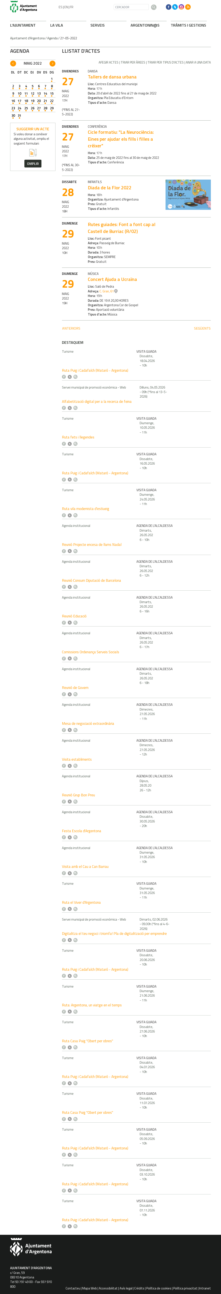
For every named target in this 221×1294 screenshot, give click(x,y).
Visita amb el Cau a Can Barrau (85, 866)
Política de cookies (158, 1288)
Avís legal (126, 1288)
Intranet (205, 1288)
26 (32, 108)
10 (19, 93)
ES (60, 7)
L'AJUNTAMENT (23, 25)
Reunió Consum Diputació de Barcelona (91, 580)
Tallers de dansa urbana (112, 76)
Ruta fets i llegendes (78, 437)
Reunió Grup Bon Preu (78, 795)
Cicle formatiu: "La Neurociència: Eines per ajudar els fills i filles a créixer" (121, 138)
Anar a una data (198, 62)
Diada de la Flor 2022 (109, 187)
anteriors (71, 328)
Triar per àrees (133, 62)
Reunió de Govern (75, 687)
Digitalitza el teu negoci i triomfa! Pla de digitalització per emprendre (114, 933)
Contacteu (73, 1288)
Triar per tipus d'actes (165, 62)
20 (39, 100)
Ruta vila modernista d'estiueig (85, 509)
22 (52, 100)
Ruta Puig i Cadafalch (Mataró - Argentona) (95, 370)
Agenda (52, 38)
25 (26, 108)
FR (71, 7)
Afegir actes (108, 62)
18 (26, 100)
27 (39, 108)
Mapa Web (89, 1288)
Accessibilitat (108, 1288)
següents (202, 328)
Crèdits (139, 1288)
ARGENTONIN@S (145, 25)
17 (19, 100)
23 (13, 108)
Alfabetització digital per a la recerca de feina (97, 401)
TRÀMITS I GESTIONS (188, 25)
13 (39, 93)
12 (32, 93)
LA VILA (56, 25)
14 (45, 93)
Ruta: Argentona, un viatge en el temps (92, 1005)
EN (66, 7)
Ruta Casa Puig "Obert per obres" (87, 1041)
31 (19, 115)
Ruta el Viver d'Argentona (81, 902)
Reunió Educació (74, 616)
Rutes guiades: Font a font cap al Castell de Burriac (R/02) (121, 228)
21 (45, 100)
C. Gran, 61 (106, 291)
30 (13, 115)
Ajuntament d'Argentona (27, 38)
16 (13, 100)
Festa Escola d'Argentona (81, 831)
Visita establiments (77, 759)
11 (26, 93)
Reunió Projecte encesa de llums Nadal (92, 544)
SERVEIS (97, 25)
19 (32, 100)
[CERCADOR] (131, 7)
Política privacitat (185, 1288)
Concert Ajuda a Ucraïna (112, 279)
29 (52, 108)
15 (52, 93)
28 (45, 108)
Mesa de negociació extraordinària (88, 723)
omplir (33, 163)
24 (19, 108)
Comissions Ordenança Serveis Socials (90, 652)
